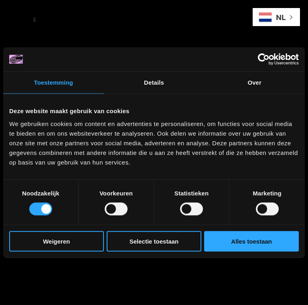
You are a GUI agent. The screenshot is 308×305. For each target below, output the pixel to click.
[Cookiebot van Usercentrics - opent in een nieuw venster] (264, 59)
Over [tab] (254, 82)
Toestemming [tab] (53, 82)
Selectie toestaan (154, 241)
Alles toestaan (251, 241)
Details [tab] (154, 82)
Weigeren (56, 241)
